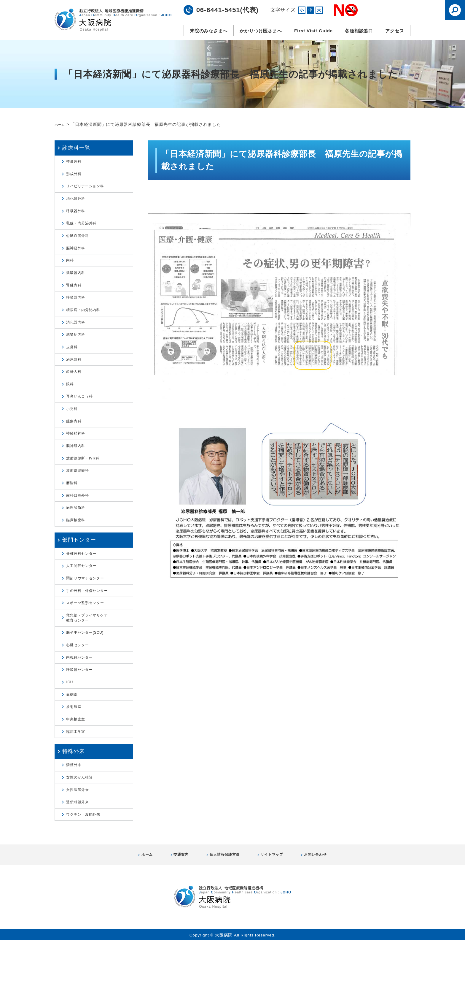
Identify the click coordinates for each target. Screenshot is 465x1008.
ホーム (61, 124)
